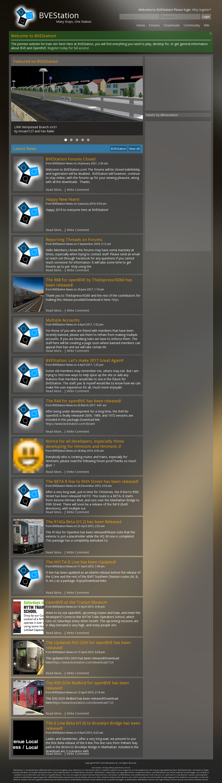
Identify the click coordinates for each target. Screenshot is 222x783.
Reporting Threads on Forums (74, 239)
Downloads (172, 25)
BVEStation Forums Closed (70, 159)
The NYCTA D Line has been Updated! (81, 562)
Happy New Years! (62, 199)
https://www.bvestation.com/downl (70, 424)
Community (192, 25)
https (115, 300)
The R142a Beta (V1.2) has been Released (83, 521)
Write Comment (78, 190)
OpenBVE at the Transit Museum (76, 602)
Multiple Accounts (63, 320)
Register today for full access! (68, 48)
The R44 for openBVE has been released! (83, 400)
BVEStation (59, 15)
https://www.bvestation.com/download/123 (83, 702)
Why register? (201, 10)
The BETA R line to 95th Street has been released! (92, 481)
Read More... (54, 190)
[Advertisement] (178, 84)
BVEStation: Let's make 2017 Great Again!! (84, 360)
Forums (154, 25)
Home (140, 25)
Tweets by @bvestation (161, 115)
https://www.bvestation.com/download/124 (83, 662)
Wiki (206, 25)
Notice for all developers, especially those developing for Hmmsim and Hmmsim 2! (85, 443)
